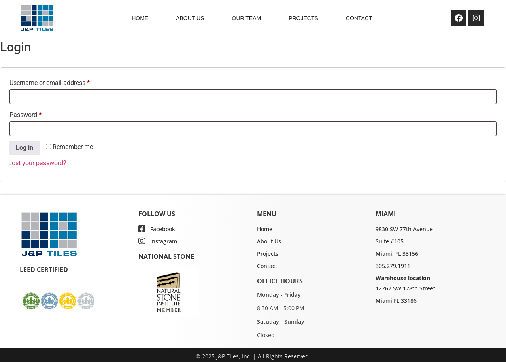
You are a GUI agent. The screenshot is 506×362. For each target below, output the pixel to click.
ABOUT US (190, 18)
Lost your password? (37, 163)
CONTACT (359, 18)
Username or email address (61, 82)
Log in (24, 147)
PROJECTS (303, 18)
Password (37, 114)
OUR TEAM (246, 18)
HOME (140, 18)
